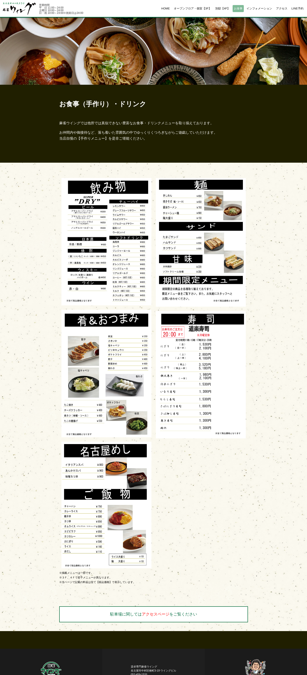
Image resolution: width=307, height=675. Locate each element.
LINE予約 (297, 8)
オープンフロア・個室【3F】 (192, 8)
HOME (165, 8)
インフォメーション (259, 8)
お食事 (238, 8)
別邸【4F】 (222, 8)
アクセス (281, 8)
